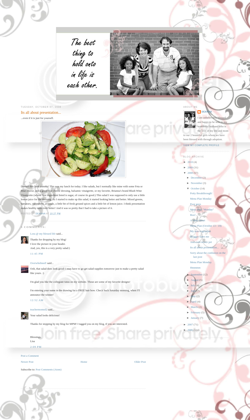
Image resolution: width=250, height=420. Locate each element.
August (195, 279)
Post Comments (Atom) (49, 369)
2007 (191, 324)
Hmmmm (195, 267)
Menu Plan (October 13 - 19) (205, 225)
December (197, 177)
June (193, 290)
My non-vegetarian (200, 231)
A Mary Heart (197, 220)
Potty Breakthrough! (201, 193)
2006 (191, 329)
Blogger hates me (199, 236)
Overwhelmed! (38, 263)
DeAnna (207, 112)
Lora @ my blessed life (43, 233)
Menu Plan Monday (200, 198)
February (196, 312)
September (197, 274)
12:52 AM (37, 300)
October (195, 188)
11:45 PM (36, 253)
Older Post (140, 361)
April (194, 301)
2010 (191, 162)
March (195, 307)
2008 (191, 172)
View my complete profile (201, 145)
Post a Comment (30, 355)
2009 (191, 167)
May (193, 296)
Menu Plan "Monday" (202, 209)
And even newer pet (201, 242)
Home (84, 361)
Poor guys (195, 204)
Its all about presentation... (204, 247)
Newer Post (27, 361)
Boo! (192, 214)
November (197, 183)
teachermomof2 (38, 309)
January (195, 317)
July (193, 285)
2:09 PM (35, 346)
